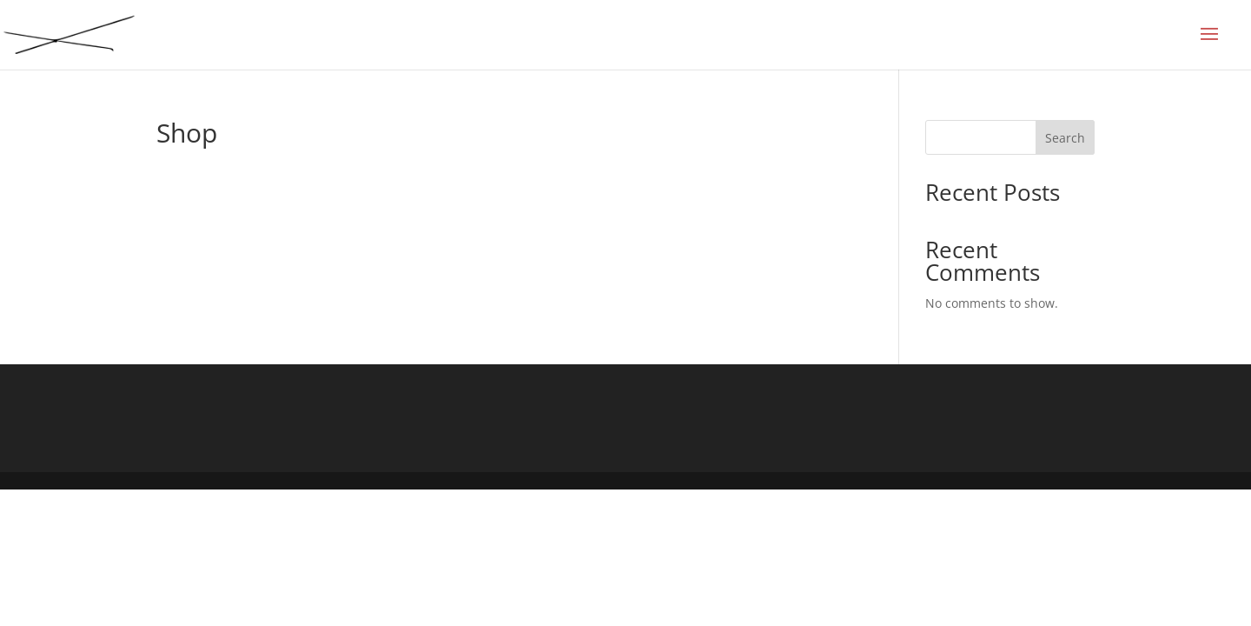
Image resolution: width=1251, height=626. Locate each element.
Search (1065, 138)
